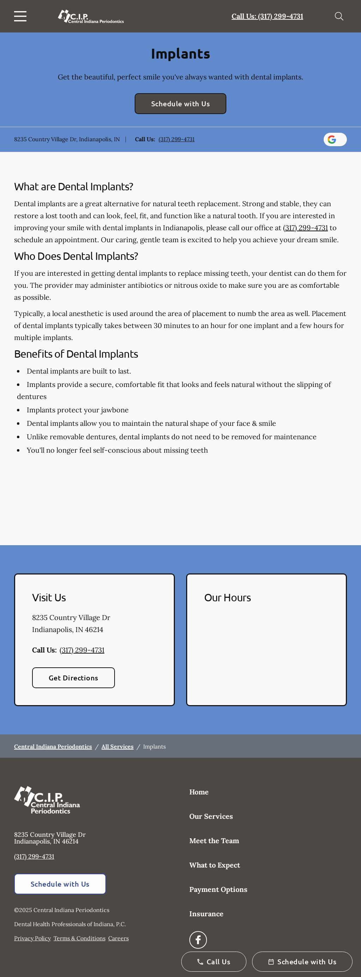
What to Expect (214, 864)
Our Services (211, 816)
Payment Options (218, 889)
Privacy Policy (32, 938)
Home (199, 791)
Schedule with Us (180, 103)
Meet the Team (214, 840)
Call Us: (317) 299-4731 (267, 16)
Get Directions (73, 677)
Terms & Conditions (79, 938)
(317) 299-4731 (177, 139)
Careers (118, 938)
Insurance (206, 913)
